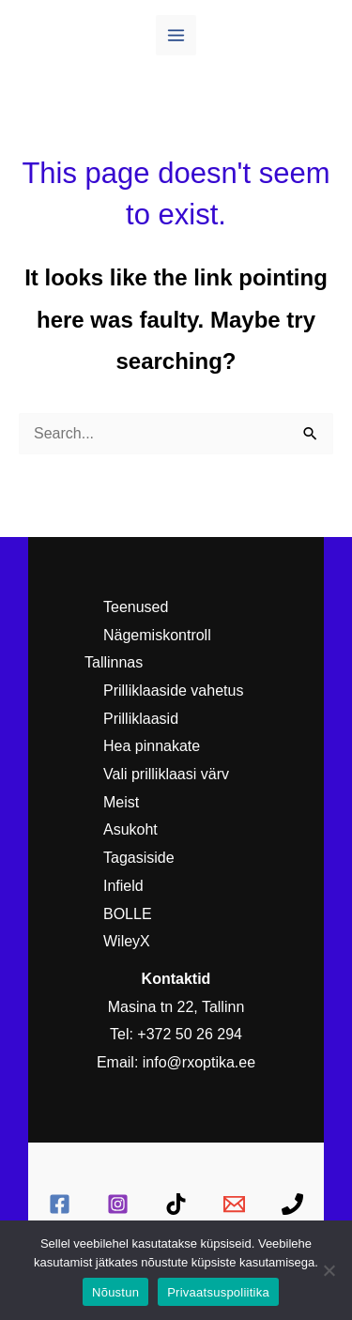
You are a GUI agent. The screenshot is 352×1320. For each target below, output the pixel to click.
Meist (121, 802)
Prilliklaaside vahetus (173, 690)
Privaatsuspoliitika (218, 1292)
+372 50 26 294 (189, 1034)
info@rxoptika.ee (199, 1062)
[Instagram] (118, 1204)
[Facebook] (59, 1204)
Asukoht (130, 829)
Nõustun (115, 1292)
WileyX (126, 941)
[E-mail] (234, 1204)
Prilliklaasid (140, 719)
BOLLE (127, 914)
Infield (123, 886)
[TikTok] (176, 1204)
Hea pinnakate (151, 746)
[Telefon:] (292, 1204)
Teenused (135, 607)
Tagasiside (139, 858)
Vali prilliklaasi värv (166, 774)
